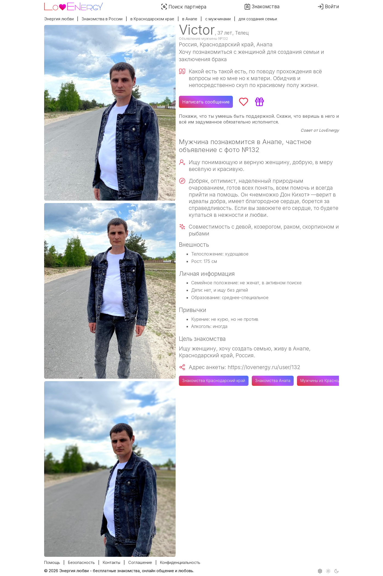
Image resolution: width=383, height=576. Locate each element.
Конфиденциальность (180, 562)
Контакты (111, 562)
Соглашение (140, 562)
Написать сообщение (206, 102)
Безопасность (81, 562)
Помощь (52, 562)
